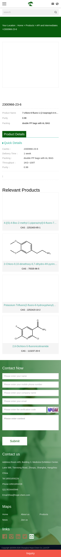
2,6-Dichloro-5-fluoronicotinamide (30, 346)
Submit (14, 441)
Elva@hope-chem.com (19, 495)
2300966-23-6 (10, 29)
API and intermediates (47, 25)
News (5, 520)
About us (25, 514)
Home (20, 25)
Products (30, 25)
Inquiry (30, 553)
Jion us (24, 520)
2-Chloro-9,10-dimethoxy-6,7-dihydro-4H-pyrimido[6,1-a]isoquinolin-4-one (30, 264)
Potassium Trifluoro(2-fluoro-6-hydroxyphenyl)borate (30, 305)
